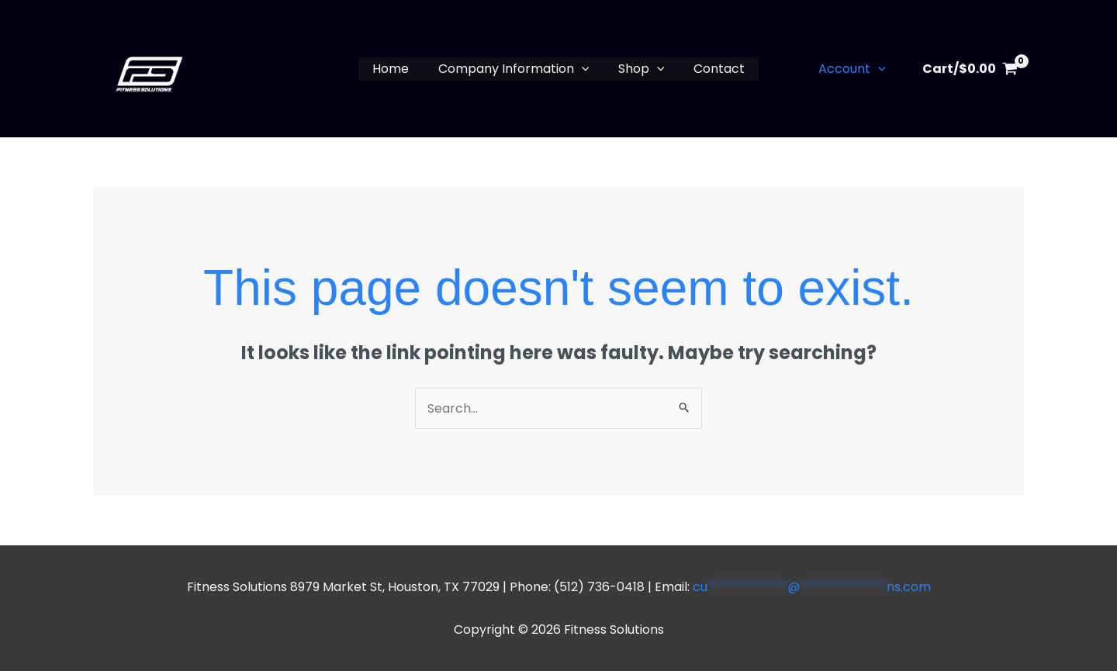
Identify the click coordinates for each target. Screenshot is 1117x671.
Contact (712, 69)
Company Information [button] (515, 69)
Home (397, 69)
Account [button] (854, 69)
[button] (583, 69)
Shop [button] (639, 69)
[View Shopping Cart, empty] (969, 69)
